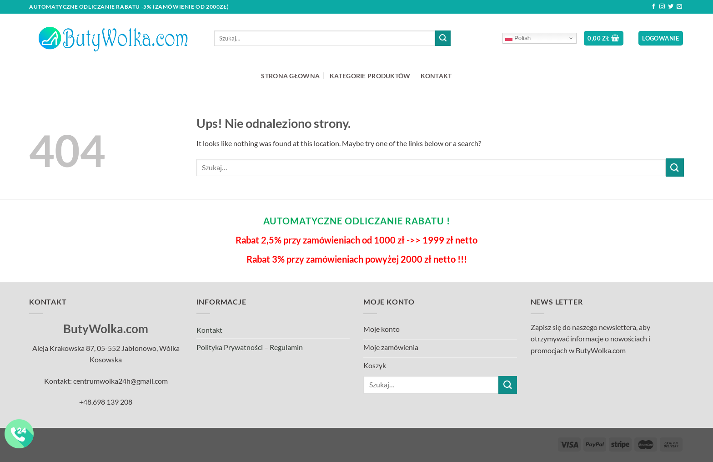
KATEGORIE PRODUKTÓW (370, 76)
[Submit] (443, 38)
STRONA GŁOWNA (290, 76)
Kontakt (209, 329)
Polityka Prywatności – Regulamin (249, 347)
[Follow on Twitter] (670, 7)
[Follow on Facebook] (653, 7)
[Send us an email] (679, 7)
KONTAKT (436, 76)
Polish (518, 38)
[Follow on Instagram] (662, 7)
